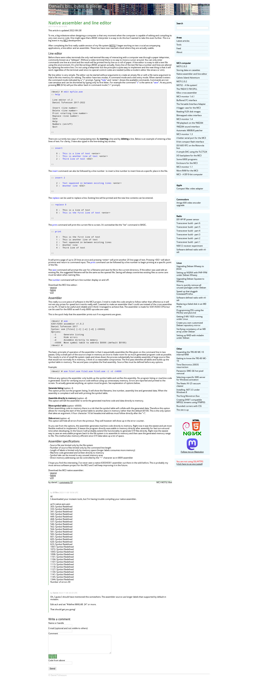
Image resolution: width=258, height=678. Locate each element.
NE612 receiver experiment (189, 246)
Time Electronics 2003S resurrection (187, 365)
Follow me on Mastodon (192, 452)
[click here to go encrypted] (189, 464)
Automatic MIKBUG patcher (189, 130)
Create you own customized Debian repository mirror (189, 324)
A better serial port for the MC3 (191, 138)
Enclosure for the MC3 (187, 163)
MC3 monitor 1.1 (184, 167)
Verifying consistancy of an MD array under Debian (191, 330)
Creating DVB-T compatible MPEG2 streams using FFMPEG (190, 401)
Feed (178, 48)
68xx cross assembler (186, 93)
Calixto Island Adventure (188, 77)
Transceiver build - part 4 (188, 231)
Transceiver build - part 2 (188, 238)
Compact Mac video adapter (189, 188)
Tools (178, 44)
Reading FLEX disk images (188, 111)
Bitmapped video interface (189, 115)
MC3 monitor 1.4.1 (185, 96)
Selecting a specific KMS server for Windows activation (190, 378)
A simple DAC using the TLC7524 (191, 152)
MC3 (65, 40)
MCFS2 (112, 45)
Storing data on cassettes (188, 70)
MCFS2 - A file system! (186, 85)
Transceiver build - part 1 (188, 242)
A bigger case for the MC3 (188, 108)
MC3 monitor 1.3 (184, 134)
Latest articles (182, 41)
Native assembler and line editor (191, 74)
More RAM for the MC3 (187, 170)
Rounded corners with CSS (189, 406)
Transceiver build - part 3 (188, 234)
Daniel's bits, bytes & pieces (75, 6)
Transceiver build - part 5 (188, 227)
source (53, 287)
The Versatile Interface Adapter (191, 104)
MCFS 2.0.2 (181, 81)
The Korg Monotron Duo (188, 396)
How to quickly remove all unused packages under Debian (191, 286)
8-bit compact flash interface (190, 142)
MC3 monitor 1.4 (184, 119)
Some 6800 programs (186, 159)
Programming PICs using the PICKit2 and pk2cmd (190, 311)
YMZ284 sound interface (188, 126)
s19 (52, 292)
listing (53, 290)
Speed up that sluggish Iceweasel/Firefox (187, 292)
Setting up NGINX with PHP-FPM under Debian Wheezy (191, 273)
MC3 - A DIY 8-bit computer (189, 174)
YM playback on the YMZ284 (189, 123)
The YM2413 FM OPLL (186, 89)
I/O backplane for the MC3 (189, 155)
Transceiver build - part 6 (188, 223)
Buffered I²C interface (186, 100)
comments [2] (66, 482)
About (179, 52)
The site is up (182, 410)
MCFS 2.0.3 (181, 66)
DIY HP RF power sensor (187, 219)
